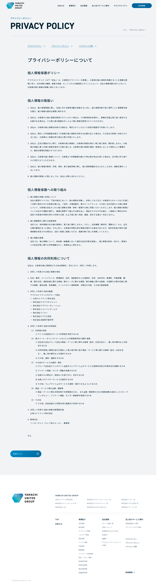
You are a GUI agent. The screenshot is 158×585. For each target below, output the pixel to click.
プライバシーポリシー (62, 46)
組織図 (104, 538)
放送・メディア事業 (85, 557)
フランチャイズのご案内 (133, 527)
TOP (125, 30)
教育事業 (81, 538)
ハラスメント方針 (88, 46)
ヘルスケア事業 (84, 535)
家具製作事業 (83, 561)
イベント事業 (83, 542)
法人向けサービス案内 (134, 519)
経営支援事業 (83, 565)
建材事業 (81, 527)
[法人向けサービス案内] (101, 5)
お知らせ (58, 523)
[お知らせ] (61, 5)
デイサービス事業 (84, 531)
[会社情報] (83, 5)
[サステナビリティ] (121, 5)
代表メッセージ (107, 527)
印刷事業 (81, 546)
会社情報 (105, 519)
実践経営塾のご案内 (131, 523)
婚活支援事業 (83, 569)
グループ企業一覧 (107, 523)
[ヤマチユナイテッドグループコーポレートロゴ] (15, 5)
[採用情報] (142, 5)
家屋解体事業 (83, 573)
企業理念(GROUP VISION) (110, 531)
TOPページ (26, 454)
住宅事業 (81, 523)
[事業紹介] (72, 5)
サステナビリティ (37, 46)
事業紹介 (82, 519)
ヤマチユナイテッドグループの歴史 (111, 543)
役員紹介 (105, 535)
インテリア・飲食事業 (86, 554)
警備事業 (81, 550)
